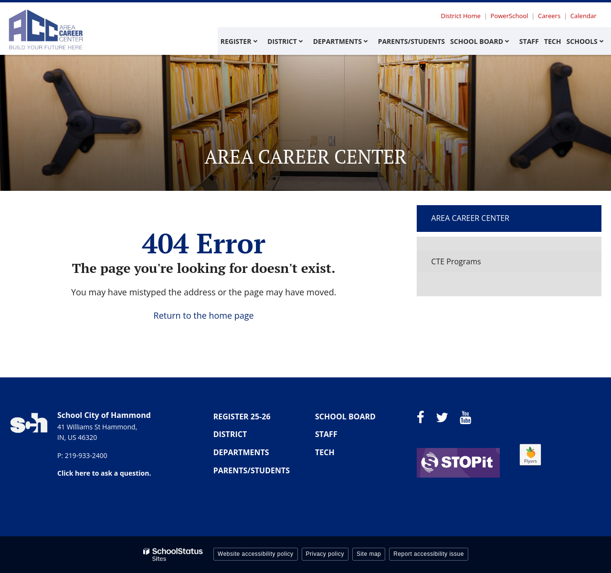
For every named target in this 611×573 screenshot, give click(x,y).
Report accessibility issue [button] (428, 554)
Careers (550, 15)
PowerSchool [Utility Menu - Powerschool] (511, 15)
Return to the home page (204, 315)
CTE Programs (456, 261)
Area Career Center (470, 218)
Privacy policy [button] (325, 554)
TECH (325, 452)
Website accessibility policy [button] (256, 554)
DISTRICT (230, 434)
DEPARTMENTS (241, 452)
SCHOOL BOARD (345, 416)
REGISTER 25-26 (242, 416)
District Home (464, 15)
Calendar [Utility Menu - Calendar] (584, 15)
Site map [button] (369, 554)
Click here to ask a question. (104, 473)
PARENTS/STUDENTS (251, 470)
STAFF (326, 434)
